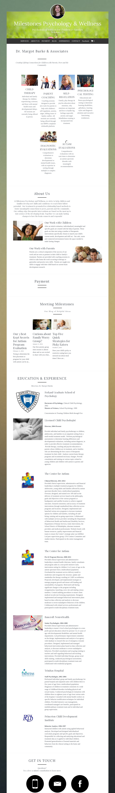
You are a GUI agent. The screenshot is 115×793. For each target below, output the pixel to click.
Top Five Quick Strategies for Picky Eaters (85, 324)
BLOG (54, 41)
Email (40, 742)
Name (40, 736)
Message (41, 749)
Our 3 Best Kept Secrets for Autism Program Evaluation (26, 324)
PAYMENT (46, 41)
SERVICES (25, 41)
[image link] (27, 695)
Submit (57, 766)
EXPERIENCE (64, 41)
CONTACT (76, 41)
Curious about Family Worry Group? (57, 322)
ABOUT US (35, 41)
